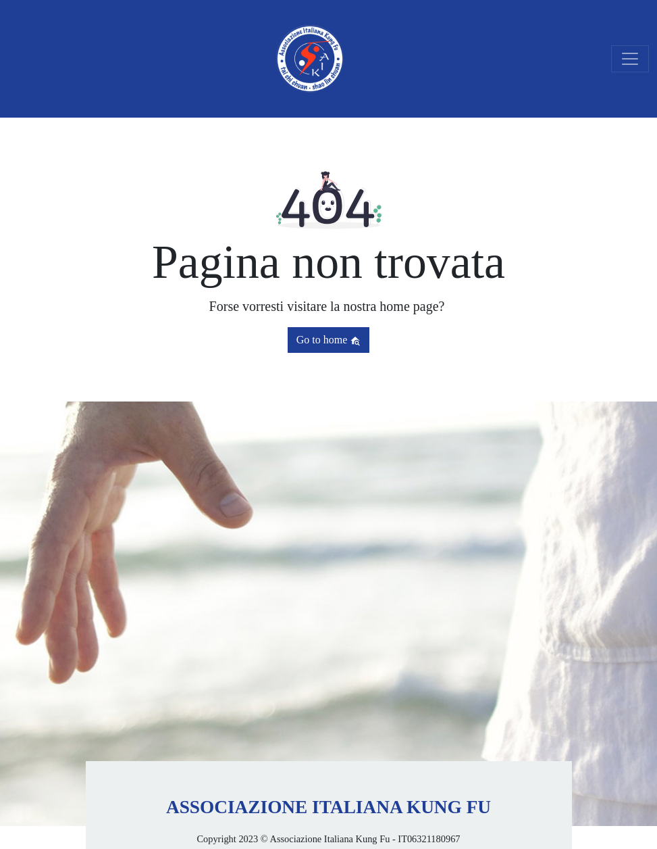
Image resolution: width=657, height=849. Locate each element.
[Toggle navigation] (630, 58)
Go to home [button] (328, 340)
